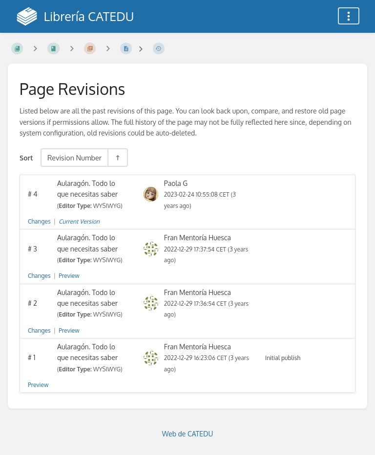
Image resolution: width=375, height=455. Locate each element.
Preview (69, 275)
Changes (39, 221)
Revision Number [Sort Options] (74, 157)
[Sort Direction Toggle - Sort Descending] (117, 157)
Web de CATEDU (187, 434)
